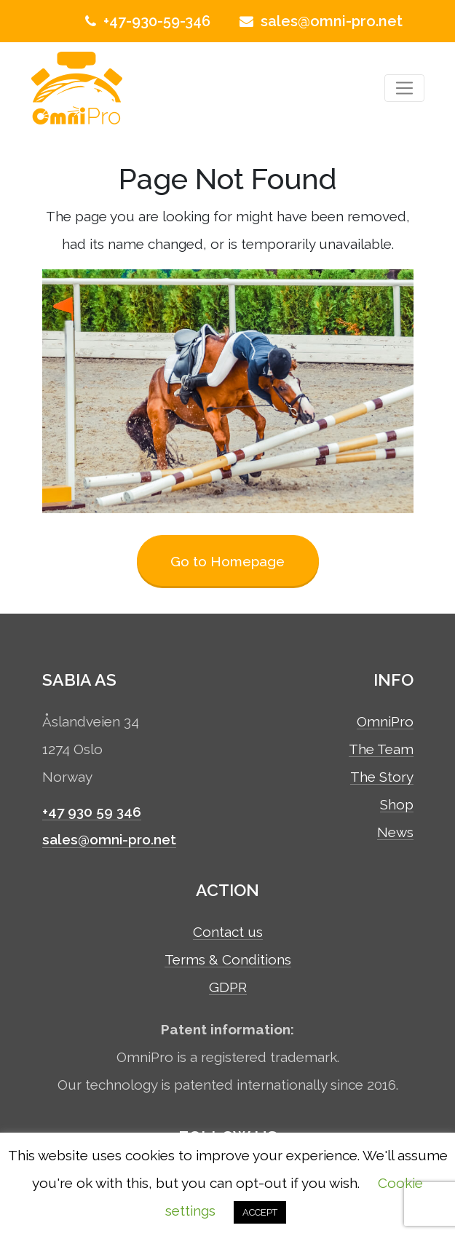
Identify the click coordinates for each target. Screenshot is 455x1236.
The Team (381, 749)
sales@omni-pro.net (319, 21)
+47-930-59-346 (146, 21)
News (395, 832)
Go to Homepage (227, 561)
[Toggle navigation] (404, 88)
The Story (382, 777)
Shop (397, 805)
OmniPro (385, 722)
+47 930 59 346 (91, 812)
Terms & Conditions (228, 960)
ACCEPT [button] (259, 1212)
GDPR (228, 988)
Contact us (228, 932)
